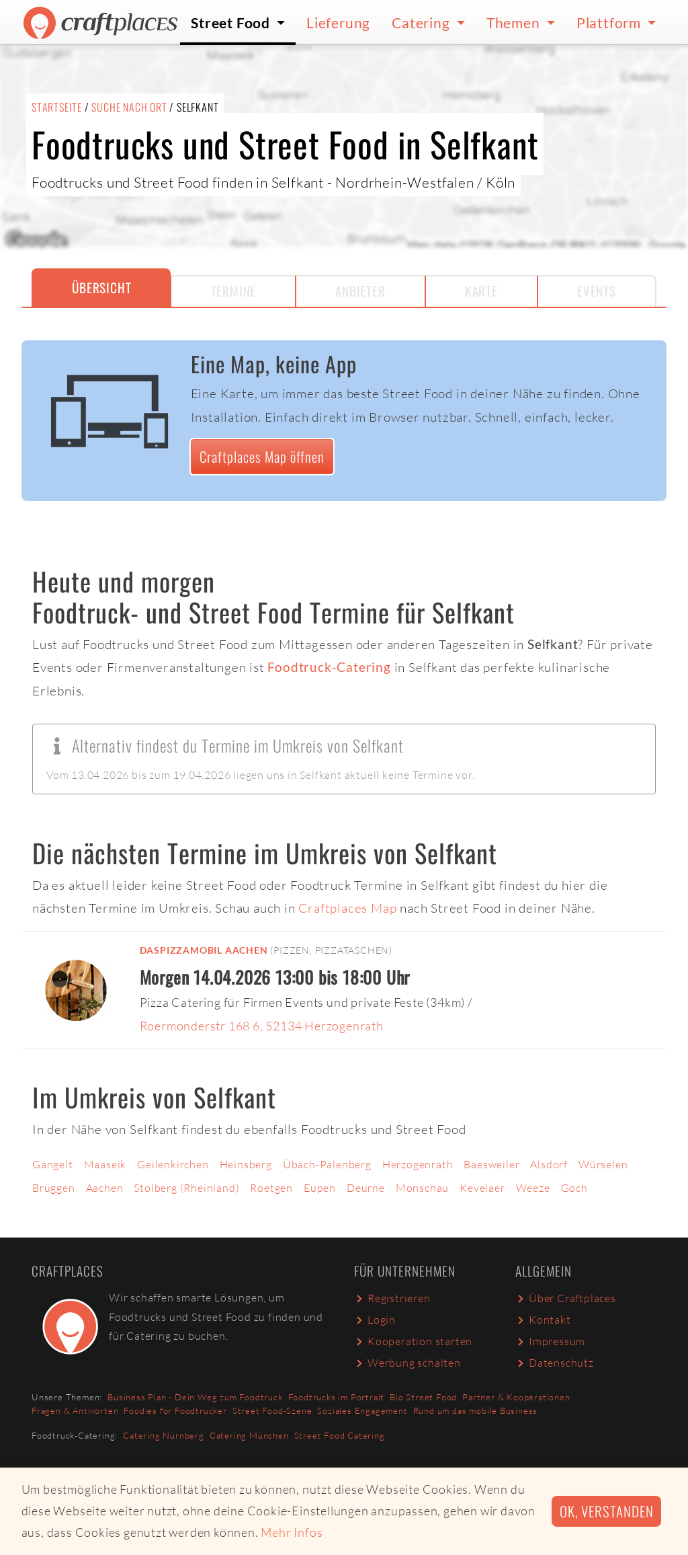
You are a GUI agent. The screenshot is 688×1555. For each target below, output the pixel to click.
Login (375, 1319)
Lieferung (338, 22)
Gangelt (52, 1164)
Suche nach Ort (129, 107)
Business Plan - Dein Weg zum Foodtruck (195, 1397)
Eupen (320, 1187)
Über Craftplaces (565, 1298)
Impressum (550, 1341)
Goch (574, 1187)
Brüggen (53, 1187)
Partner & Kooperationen (516, 1397)
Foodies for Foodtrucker (175, 1410)
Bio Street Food (423, 1397)
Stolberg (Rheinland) (186, 1187)
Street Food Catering (339, 1435)
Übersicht (101, 287)
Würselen (603, 1164)
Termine (234, 291)
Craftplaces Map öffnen (262, 456)
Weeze (533, 1187)
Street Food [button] (232, 22)
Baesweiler (491, 1164)
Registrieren (392, 1298)
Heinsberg (246, 1164)
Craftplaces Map (347, 908)
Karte (481, 291)
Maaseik (105, 1164)
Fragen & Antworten (75, 1410)
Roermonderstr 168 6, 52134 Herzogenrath (262, 1025)
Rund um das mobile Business (475, 1410)
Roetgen (271, 1187)
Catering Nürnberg (163, 1435)
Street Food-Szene (272, 1410)
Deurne (366, 1187)
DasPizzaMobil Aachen (204, 950)
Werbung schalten (407, 1362)
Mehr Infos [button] (291, 1532)
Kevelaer (482, 1187)
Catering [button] (422, 22)
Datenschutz (554, 1362)
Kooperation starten (413, 1341)
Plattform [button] (610, 22)
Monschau (422, 1187)
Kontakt (543, 1319)
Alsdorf (549, 1164)
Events (596, 291)
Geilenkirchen (172, 1164)
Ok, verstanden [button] (606, 1511)
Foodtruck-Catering (328, 667)
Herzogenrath (418, 1164)
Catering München (249, 1435)
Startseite (57, 107)
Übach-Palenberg (327, 1164)
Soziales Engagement (362, 1410)
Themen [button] (515, 22)
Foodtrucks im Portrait (336, 1397)
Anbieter (360, 291)
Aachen (105, 1187)
